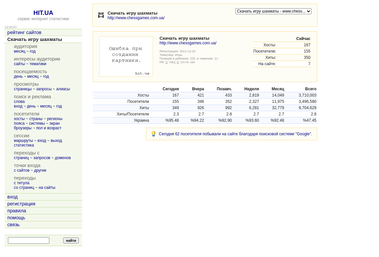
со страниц (24, 187)
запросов (41, 157)
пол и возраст (48, 128)
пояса (19, 123)
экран (54, 123)
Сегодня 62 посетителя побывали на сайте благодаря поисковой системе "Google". (235, 134)
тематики (37, 64)
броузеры (22, 128)
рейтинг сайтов (24, 32)
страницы (23, 89)
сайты (19, 64)
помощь (16, 217)
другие (40, 170)
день (18, 76)
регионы (54, 118)
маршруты (23, 140)
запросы (44, 89)
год (33, 51)
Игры (178, 55)
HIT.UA (43, 12)
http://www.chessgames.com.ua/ (136, 18)
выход (56, 140)
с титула (21, 183)
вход (18, 106)
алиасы (63, 89)
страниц (21, 157)
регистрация (21, 203)
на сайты (47, 187)
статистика (24, 145)
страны (35, 118)
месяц (19, 51)
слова (19, 101)
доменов (63, 157)
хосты (19, 118)
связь (13, 224)
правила (16, 210)
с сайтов (21, 170)
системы (37, 123)
